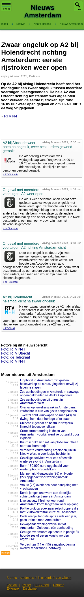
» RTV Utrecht (10, 174)
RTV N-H (11, 116)
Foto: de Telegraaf (15, 357)
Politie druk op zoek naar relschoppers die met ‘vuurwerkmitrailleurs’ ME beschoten (49, 510)
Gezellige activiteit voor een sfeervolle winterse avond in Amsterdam (46, 459)
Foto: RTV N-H (13, 349)
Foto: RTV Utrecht (15, 353)
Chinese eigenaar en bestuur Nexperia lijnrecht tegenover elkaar (46, 424)
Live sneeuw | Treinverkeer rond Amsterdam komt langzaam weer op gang (49, 502)
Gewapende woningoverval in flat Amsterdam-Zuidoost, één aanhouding (46, 525)
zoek (78, 9)
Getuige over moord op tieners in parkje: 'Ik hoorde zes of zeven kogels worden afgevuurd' (49, 535)
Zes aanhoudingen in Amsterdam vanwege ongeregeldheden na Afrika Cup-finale (50, 393)
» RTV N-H (9, 328)
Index (4, 23)
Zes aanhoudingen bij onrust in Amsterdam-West (41, 401)
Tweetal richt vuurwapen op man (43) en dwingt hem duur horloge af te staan (48, 417)
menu (6, 6)
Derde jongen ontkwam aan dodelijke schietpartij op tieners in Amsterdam (45, 494)
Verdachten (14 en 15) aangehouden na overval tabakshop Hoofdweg (47, 546)
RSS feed (42, 585)
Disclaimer (30, 588)
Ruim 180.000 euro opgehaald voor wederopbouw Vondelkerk (44, 467)
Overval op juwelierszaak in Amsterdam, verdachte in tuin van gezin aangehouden (48, 409)
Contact (12, 585)
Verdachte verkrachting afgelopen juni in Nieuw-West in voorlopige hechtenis (48, 451)
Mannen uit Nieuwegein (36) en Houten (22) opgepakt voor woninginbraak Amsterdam (47, 477)
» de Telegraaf (10, 228)
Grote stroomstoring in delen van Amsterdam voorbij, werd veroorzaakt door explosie (49, 434)
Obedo (66, 578)
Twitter (26, 585)
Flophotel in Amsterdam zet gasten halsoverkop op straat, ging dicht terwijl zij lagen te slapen (49, 383)
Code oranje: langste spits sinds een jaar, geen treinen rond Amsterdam (48, 518)
